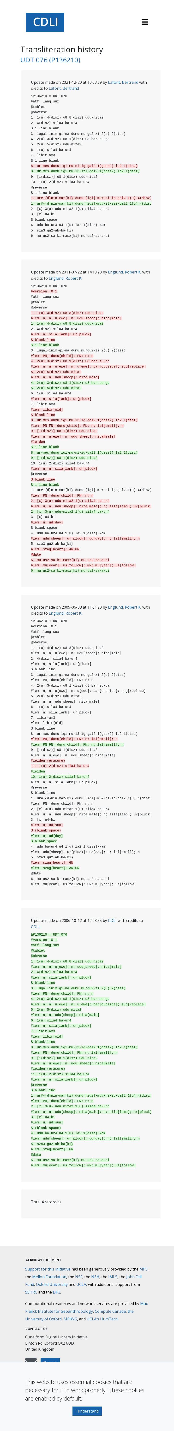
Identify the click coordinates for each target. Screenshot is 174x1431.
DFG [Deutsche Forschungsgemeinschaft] (56, 1292)
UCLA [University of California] (81, 1284)
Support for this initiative (48, 1269)
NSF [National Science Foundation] (78, 1276)
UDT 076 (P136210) (50, 59)
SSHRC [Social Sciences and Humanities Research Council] (31, 1292)
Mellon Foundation (49, 1276)
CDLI (112, 920)
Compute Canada (110, 1311)
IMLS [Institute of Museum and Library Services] (112, 1276)
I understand (87, 1411)
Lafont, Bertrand (123, 82)
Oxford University (52, 1284)
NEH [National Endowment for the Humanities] (95, 1276)
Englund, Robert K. (124, 272)
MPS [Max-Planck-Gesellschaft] (143, 1269)
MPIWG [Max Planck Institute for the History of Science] (70, 1319)
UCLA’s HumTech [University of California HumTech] (102, 1319)
